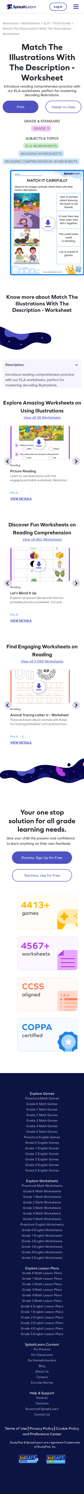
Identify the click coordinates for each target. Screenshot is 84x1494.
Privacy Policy (41, 1428)
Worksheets (31, 23)
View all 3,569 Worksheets (42, 661)
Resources (10, 23)
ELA (46, 23)
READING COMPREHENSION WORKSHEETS (41, 161)
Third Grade (62, 23)
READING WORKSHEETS (41, 154)
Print (20, 107)
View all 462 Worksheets (42, 539)
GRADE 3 (41, 128)
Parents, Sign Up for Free (41, 858)
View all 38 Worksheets (42, 417)
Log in (58, 6)
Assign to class (63, 107)
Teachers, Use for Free (42, 875)
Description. (41, 365)
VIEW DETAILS (20, 499)
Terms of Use (16, 1428)
